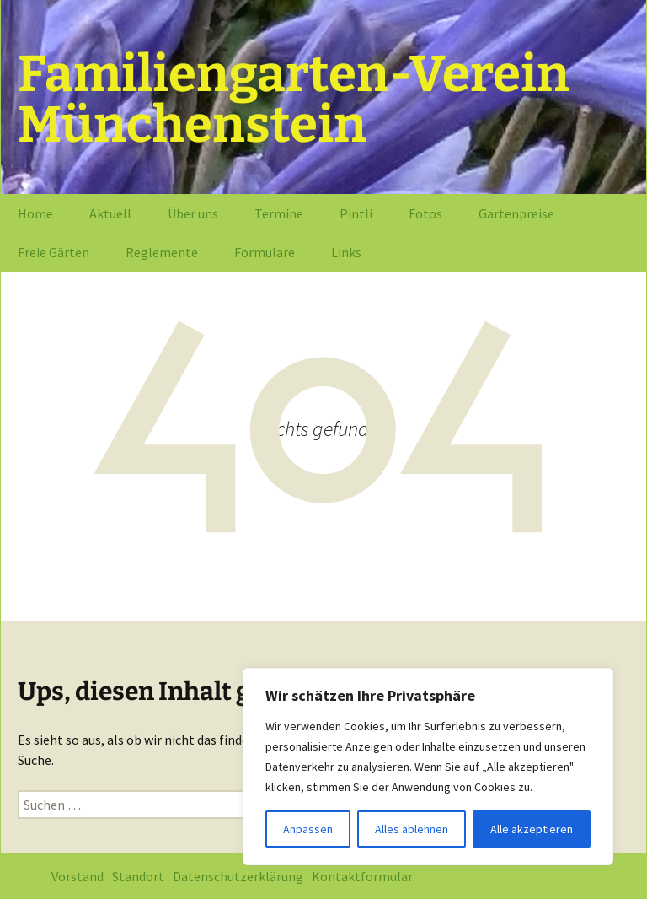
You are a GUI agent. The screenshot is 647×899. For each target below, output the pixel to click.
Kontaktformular (362, 876)
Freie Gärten (53, 252)
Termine (278, 213)
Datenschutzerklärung (238, 876)
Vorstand (77, 876)
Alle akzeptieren (531, 829)
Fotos (425, 213)
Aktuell (110, 213)
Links (346, 252)
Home (35, 213)
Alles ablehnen (411, 829)
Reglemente (162, 252)
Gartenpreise (516, 213)
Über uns (193, 213)
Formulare (264, 252)
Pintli (356, 213)
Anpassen (308, 829)
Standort (138, 876)
